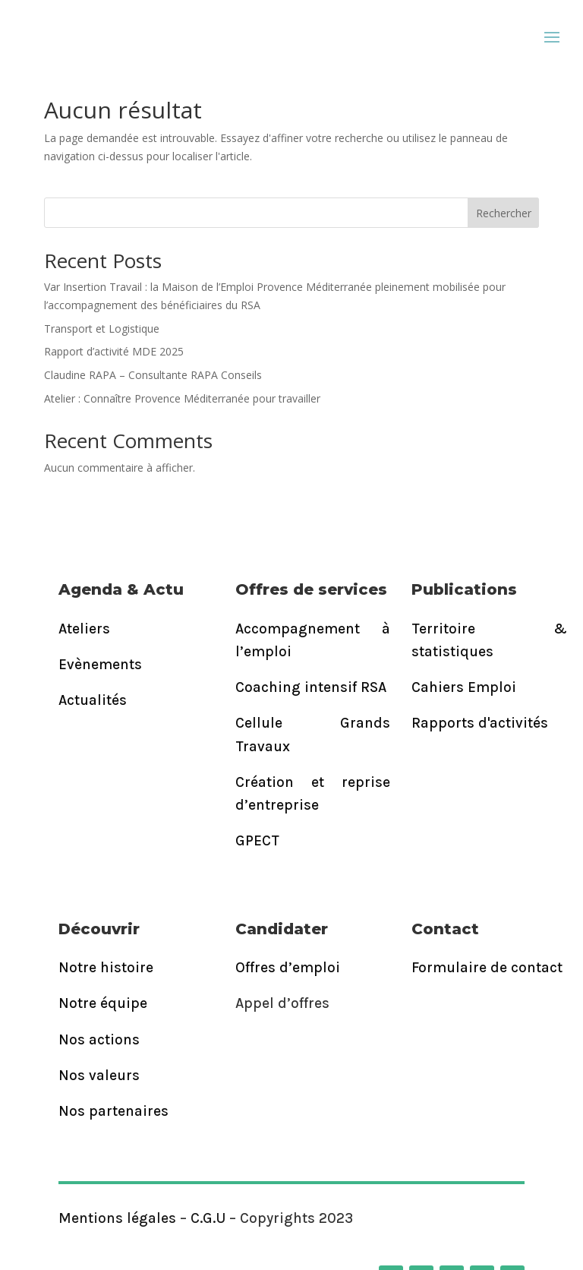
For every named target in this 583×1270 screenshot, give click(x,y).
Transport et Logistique (101, 328)
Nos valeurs (99, 1075)
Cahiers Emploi (463, 687)
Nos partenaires (113, 1111)
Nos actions (99, 1039)
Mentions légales (117, 1218)
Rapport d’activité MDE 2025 (114, 351)
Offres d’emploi (287, 967)
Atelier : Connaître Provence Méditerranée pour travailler (182, 398)
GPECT (257, 840)
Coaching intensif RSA (310, 687)
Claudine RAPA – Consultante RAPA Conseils (153, 375)
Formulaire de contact (487, 967)
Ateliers (84, 629)
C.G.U (208, 1218)
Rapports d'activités (479, 723)
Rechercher (503, 213)
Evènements (100, 664)
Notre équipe (102, 1003)
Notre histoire (105, 967)
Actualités (92, 700)
